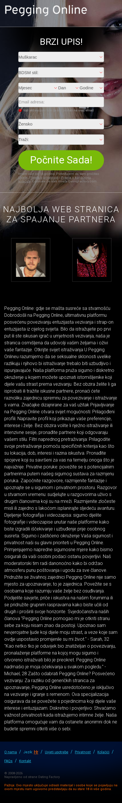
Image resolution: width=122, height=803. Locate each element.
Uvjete (23, 177)
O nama (10, 752)
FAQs (8, 761)
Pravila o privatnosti (44, 177)
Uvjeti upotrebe (56, 752)
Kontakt (25, 761)
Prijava (112, 10)
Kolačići (103, 752)
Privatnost (83, 752)
